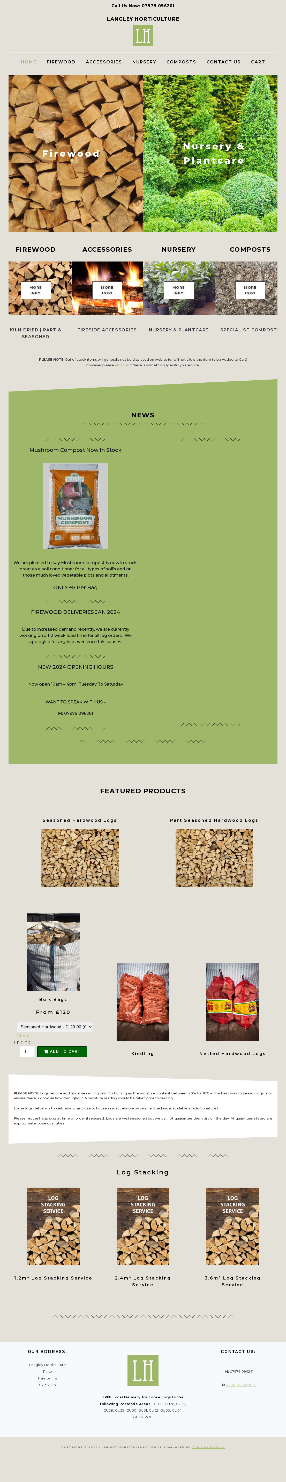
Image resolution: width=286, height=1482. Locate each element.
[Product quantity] (27, 1076)
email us (122, 390)
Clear (23, 1060)
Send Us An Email (241, 1409)
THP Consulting (208, 1472)
